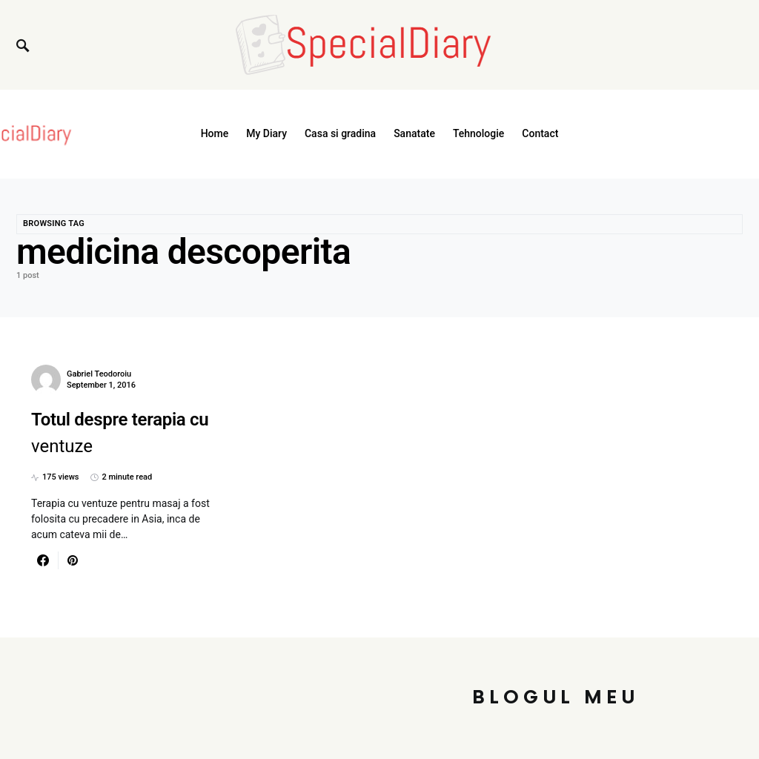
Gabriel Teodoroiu (99, 374)
